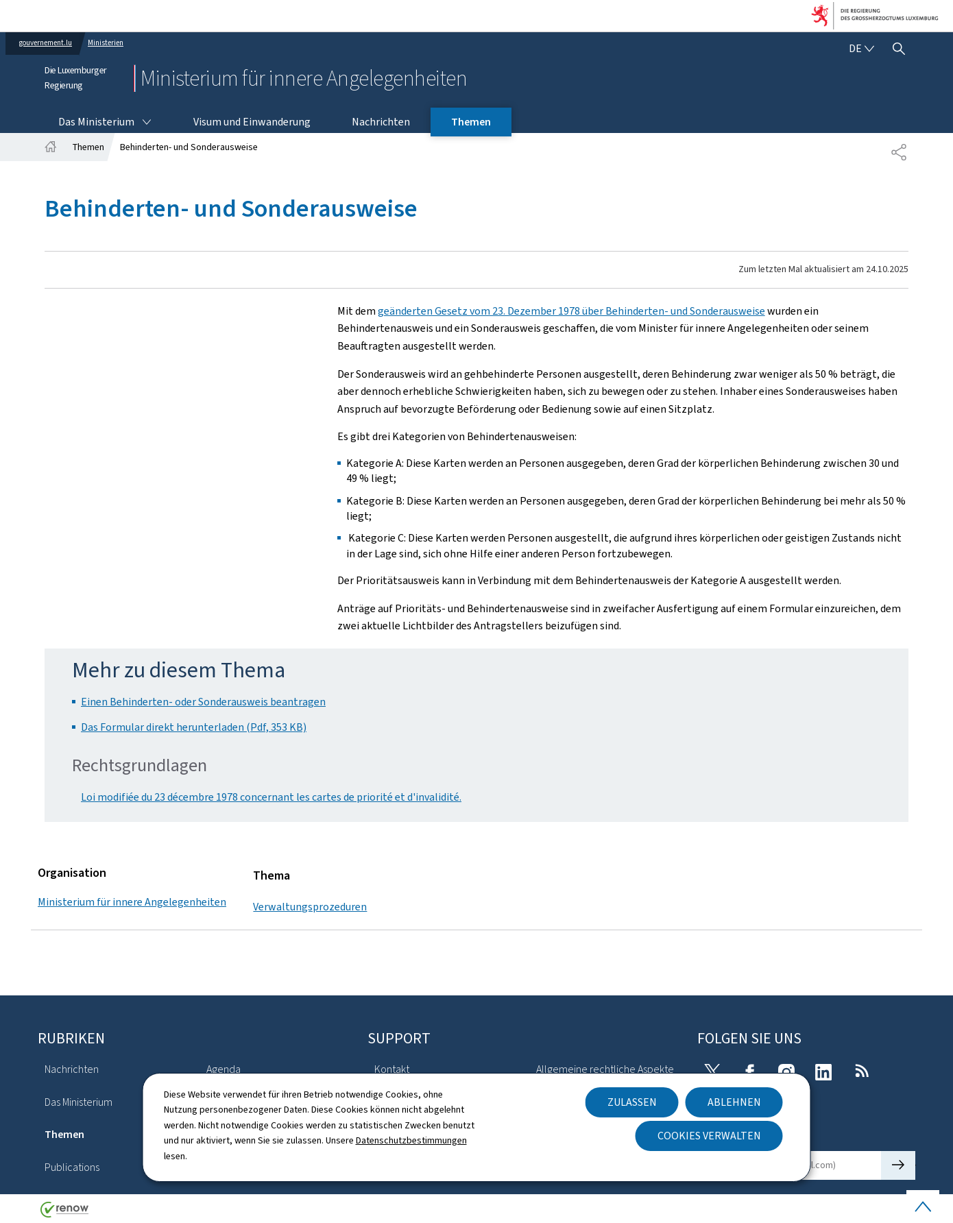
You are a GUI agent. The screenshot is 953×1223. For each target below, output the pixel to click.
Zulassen (632, 1102)
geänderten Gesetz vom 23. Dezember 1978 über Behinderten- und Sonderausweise (571, 311)
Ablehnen (734, 1102)
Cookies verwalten (709, 1135)
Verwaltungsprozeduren (310, 906)
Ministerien (105, 43)
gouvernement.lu (45, 43)
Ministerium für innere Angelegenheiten (132, 902)
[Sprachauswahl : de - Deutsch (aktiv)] (861, 48)
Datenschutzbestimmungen (411, 1140)
